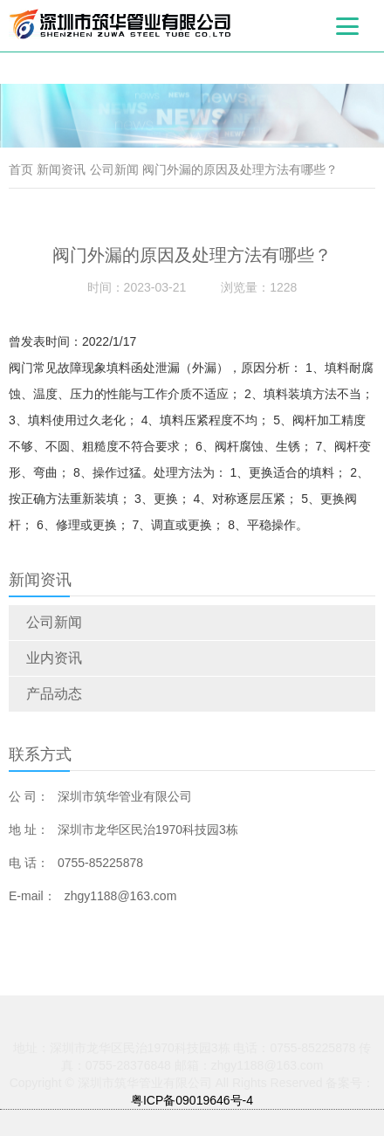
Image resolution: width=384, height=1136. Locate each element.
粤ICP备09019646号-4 (192, 1100)
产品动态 (54, 693)
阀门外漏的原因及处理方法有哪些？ (240, 169)
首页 (21, 169)
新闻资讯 (61, 169)
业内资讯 (54, 658)
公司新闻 (54, 622)
